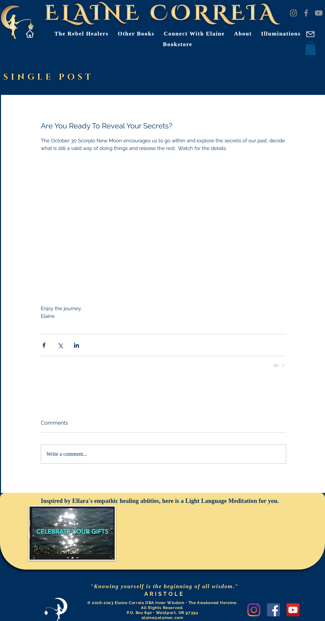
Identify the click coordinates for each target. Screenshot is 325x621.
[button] (310, 48)
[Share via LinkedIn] (76, 345)
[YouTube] (318, 13)
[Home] (30, 34)
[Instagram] (293, 13)
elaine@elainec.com (162, 617)
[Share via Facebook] (44, 345)
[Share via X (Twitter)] (60, 345)
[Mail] (310, 34)
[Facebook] (306, 13)
